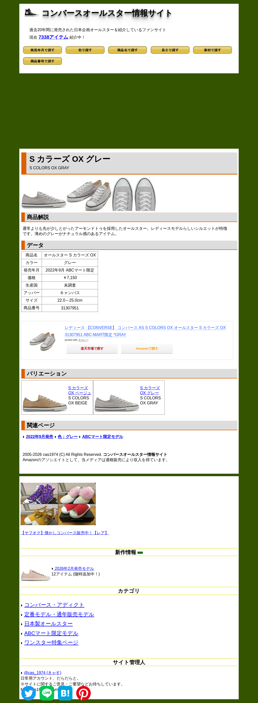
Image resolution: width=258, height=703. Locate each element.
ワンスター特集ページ (51, 642)
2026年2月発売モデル (72, 568)
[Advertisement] (129, 111)
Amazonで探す (147, 348)
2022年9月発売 (39, 437)
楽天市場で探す (92, 348)
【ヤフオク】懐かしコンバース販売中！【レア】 (65, 533)
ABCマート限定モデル (102, 437)
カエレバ (83, 340)
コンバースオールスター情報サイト (107, 13)
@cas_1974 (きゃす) (42, 673)
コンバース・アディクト (54, 605)
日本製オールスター (48, 623)
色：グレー (68, 437)
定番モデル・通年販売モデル (59, 614)
